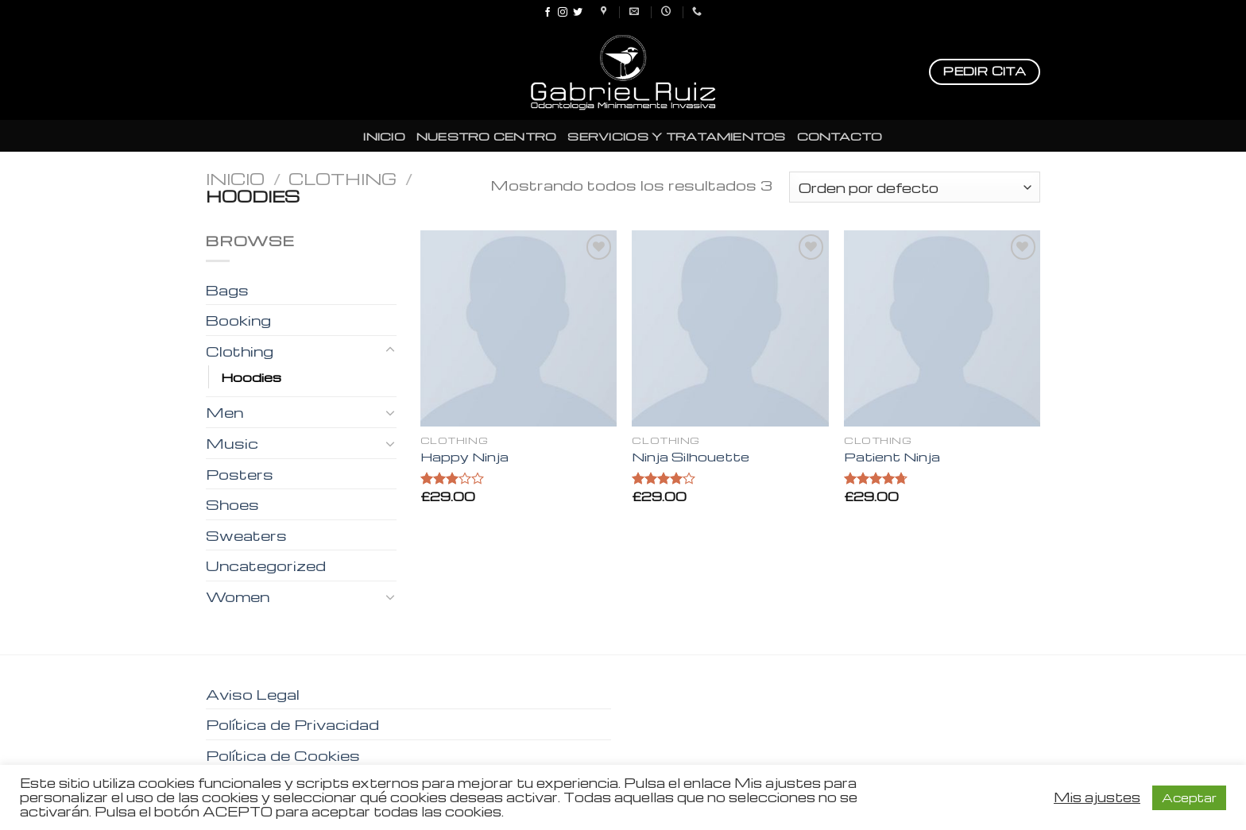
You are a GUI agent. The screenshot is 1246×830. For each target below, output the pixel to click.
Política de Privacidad (292, 724)
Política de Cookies (283, 755)
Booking (238, 320)
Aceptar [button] (1189, 797)
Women (237, 596)
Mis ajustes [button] (1097, 797)
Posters (239, 474)
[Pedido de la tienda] (914, 187)
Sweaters (246, 535)
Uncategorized (266, 565)
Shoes (232, 504)
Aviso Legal (253, 694)
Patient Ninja (892, 457)
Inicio (235, 178)
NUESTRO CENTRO (486, 136)
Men (224, 412)
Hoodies (251, 377)
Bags (227, 289)
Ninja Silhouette (690, 457)
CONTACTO (840, 136)
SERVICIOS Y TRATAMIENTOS (676, 136)
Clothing (342, 178)
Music (232, 443)
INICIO (384, 136)
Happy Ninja (464, 457)
